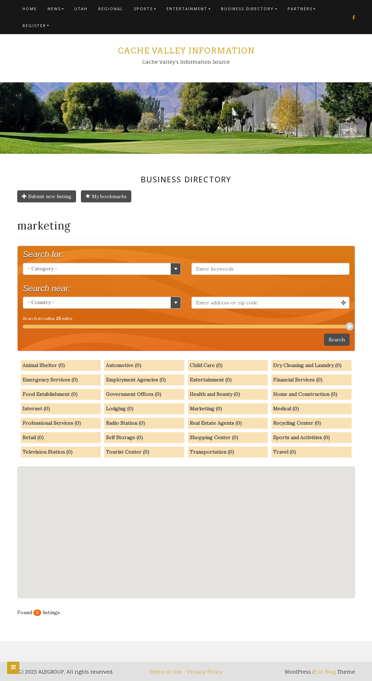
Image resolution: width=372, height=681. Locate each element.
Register (34, 25)
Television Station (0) (47, 452)
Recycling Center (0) (297, 423)
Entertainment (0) (211, 380)
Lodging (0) (119, 408)
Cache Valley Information (186, 50)
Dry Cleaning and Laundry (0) (307, 365)
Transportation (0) (212, 452)
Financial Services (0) (297, 380)
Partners (300, 8)
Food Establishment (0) (50, 394)
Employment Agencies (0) (136, 380)
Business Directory (247, 8)
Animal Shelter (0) (44, 365)
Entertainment (186, 8)
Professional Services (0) (52, 423)
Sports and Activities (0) (301, 437)
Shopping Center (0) (214, 437)
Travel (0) (284, 452)
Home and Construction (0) (305, 394)
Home (30, 8)
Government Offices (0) (133, 394)
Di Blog (324, 672)
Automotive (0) (123, 365)
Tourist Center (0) (127, 452)
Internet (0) (36, 408)
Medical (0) (286, 408)
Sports (143, 8)
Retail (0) (33, 437)
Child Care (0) (206, 365)
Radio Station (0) (125, 423)
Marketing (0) (206, 408)
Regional (110, 8)
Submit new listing (46, 196)
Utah (81, 8)
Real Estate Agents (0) (216, 423)
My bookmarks (106, 196)
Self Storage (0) (124, 437)
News (54, 8)
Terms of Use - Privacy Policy (186, 672)
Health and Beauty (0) (215, 394)
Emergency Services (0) (50, 380)
